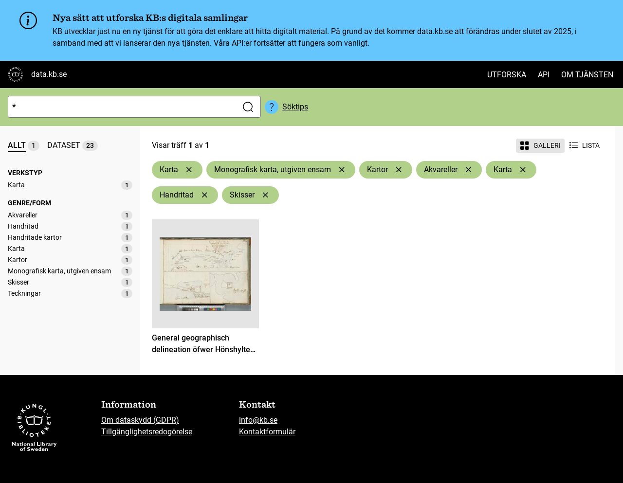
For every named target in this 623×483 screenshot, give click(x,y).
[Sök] (120, 106)
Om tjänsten (587, 74)
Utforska (506, 74)
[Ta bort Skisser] (265, 195)
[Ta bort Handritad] (204, 195)
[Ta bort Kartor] (398, 170)
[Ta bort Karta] (189, 170)
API (544, 74)
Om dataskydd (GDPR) (140, 420)
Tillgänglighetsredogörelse (146, 431)
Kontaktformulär (267, 431)
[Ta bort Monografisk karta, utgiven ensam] (342, 170)
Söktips (295, 106)
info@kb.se (258, 420)
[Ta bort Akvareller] (468, 170)
